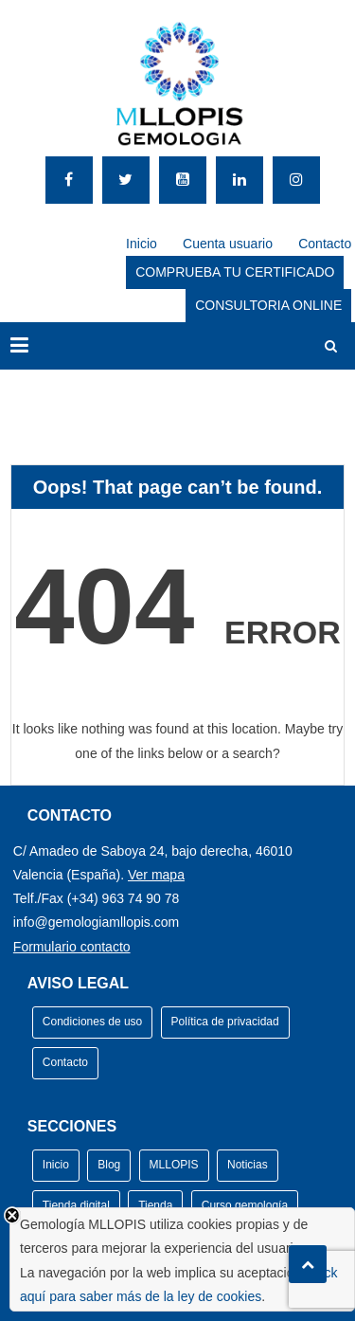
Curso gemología (245, 1205)
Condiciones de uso (92, 1021)
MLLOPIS (174, 1164)
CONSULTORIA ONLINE (268, 305)
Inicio (141, 243)
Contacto (324, 243)
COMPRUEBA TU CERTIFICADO (234, 272)
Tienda (155, 1205)
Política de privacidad (225, 1021)
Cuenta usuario (228, 243)
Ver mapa (156, 874)
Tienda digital (76, 1205)
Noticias (247, 1164)
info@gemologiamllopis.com (96, 922)
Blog (109, 1164)
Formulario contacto (72, 946)
